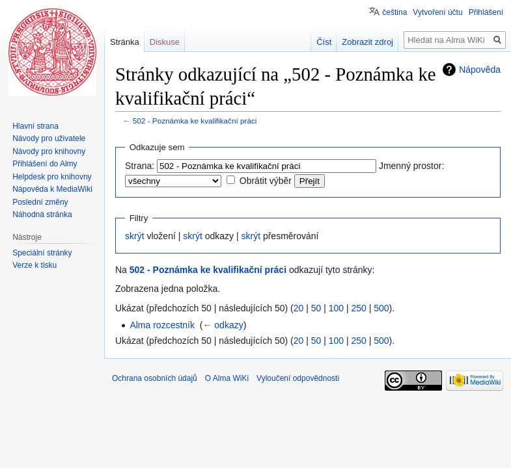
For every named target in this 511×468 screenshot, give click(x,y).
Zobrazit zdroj (367, 42)
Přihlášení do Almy (44, 163)
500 (381, 308)
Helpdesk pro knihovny (51, 176)
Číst (323, 42)
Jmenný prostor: (411, 166)
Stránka (124, 42)
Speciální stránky (42, 252)
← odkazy (222, 325)
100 (336, 308)
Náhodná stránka (42, 214)
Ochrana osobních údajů (154, 378)
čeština (394, 12)
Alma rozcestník (162, 325)
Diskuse (165, 42)
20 (299, 308)
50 (316, 308)
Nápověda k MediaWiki (52, 189)
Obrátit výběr (266, 181)
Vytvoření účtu (437, 12)
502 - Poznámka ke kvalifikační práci (195, 120)
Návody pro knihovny (48, 151)
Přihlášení (486, 12)
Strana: (139, 166)
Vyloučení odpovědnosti (297, 378)
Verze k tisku (34, 265)
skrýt (135, 236)
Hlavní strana (35, 126)
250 (358, 308)
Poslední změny (40, 202)
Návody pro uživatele (48, 138)
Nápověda (480, 69)
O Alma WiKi (227, 378)
